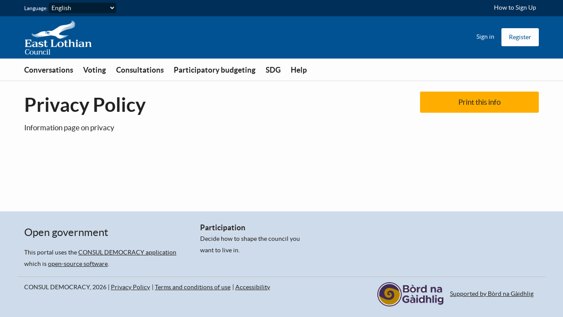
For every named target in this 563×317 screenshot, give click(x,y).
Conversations (48, 70)
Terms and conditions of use (192, 287)
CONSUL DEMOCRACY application (127, 252)
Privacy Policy (130, 287)
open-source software (78, 263)
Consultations (140, 70)
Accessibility (252, 287)
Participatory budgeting (215, 70)
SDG (273, 70)
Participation (222, 227)
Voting (94, 70)
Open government (66, 232)
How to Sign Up (515, 7)
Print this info (479, 102)
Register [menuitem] (520, 37)
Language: (36, 8)
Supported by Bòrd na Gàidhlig (492, 293)
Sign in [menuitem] (485, 36)
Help (299, 70)
